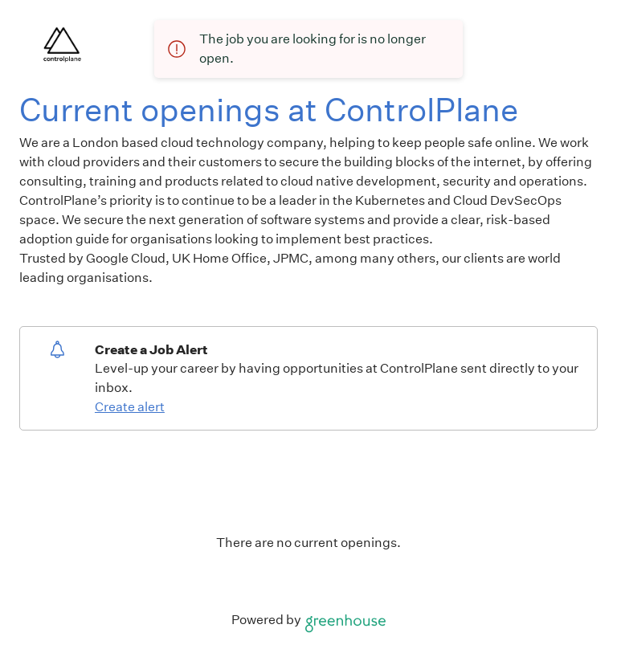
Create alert (130, 406)
